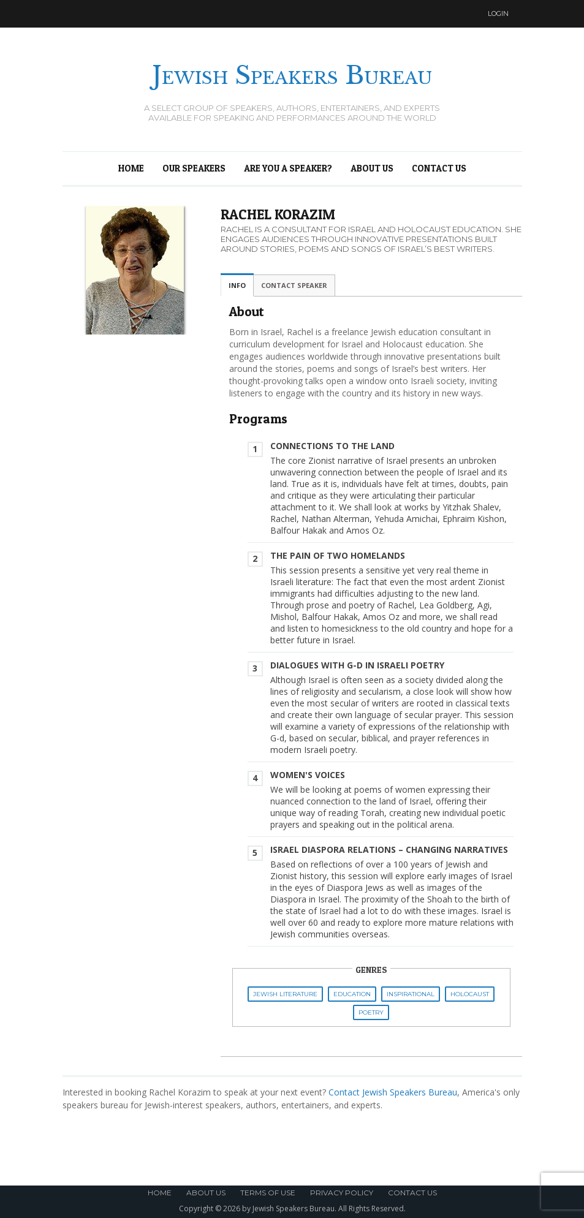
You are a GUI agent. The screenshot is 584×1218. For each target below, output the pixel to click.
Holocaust (469, 994)
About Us (372, 168)
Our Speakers (194, 168)
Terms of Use (267, 1192)
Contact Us (439, 168)
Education (352, 994)
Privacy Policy (341, 1192)
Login (498, 13)
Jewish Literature (285, 994)
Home (131, 168)
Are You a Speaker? (288, 168)
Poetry (371, 1012)
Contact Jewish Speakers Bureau (392, 1092)
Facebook (462, 14)
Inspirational (410, 994)
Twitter (439, 14)
